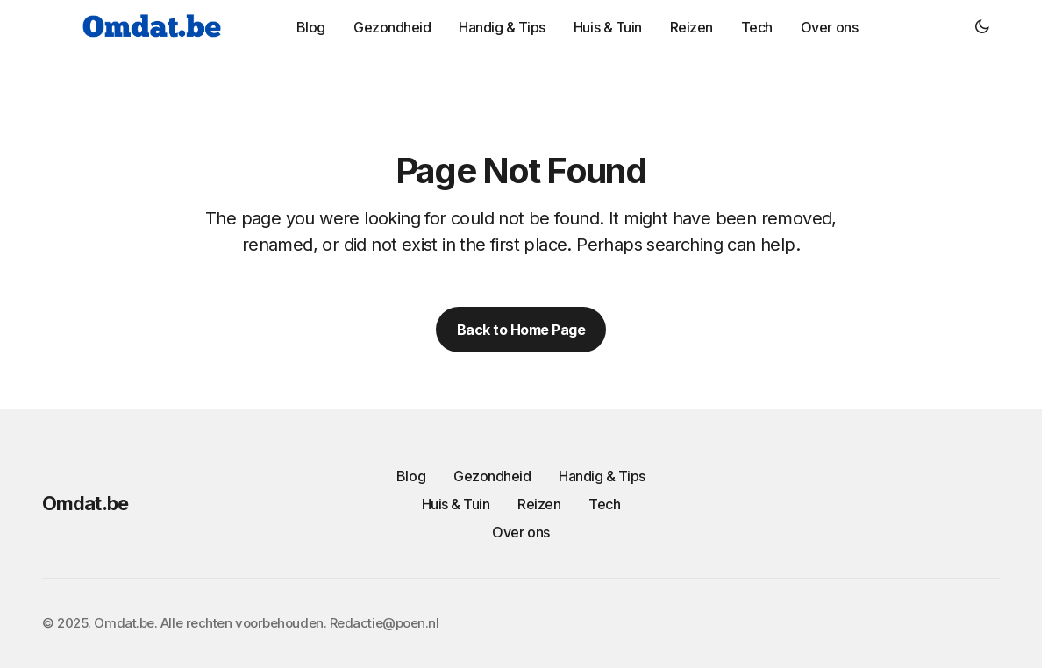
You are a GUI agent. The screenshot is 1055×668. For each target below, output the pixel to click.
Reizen (538, 504)
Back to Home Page (521, 329)
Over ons (520, 532)
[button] (982, 26)
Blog (410, 476)
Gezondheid (492, 476)
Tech (604, 504)
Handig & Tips (602, 476)
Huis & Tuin (456, 504)
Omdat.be (85, 503)
